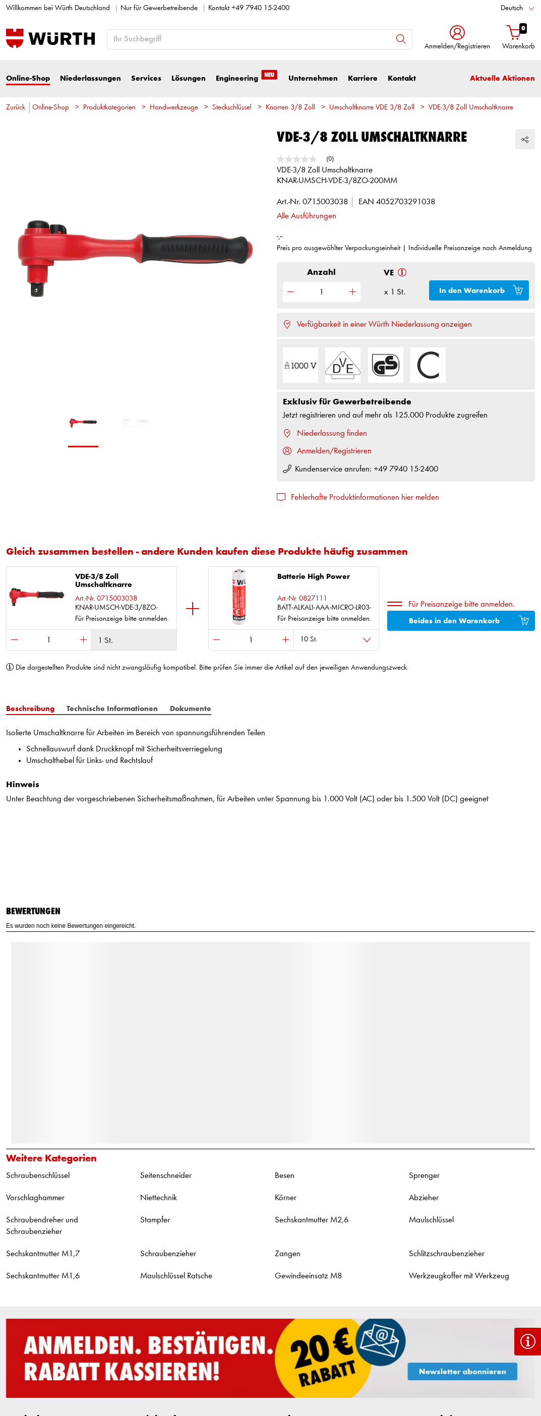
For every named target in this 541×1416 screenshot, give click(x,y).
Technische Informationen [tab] (112, 709)
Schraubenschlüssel (38, 1175)
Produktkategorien (109, 107)
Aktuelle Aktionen (502, 78)
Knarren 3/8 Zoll (290, 107)
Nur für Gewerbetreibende (159, 8)
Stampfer (155, 1220)
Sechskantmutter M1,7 (43, 1254)
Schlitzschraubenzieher (447, 1254)
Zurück (15, 107)
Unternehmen (313, 78)
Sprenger (424, 1175)
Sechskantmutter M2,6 (311, 1220)
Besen (284, 1175)
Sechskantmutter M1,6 (43, 1276)
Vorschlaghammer (35, 1198)
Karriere (363, 78)
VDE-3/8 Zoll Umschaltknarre (471, 107)
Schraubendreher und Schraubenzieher (42, 1226)
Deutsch (512, 8)
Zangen (287, 1254)
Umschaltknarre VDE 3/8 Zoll (371, 107)
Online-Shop (28, 78)
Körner (285, 1198)
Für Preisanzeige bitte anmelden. (461, 604)
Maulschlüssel (431, 1220)
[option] (135, 264)
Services (146, 78)
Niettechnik (158, 1198)
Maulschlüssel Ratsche (176, 1276)
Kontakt (402, 78)
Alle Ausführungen (306, 216)
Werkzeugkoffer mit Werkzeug (459, 1276)
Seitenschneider (166, 1175)
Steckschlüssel (232, 107)
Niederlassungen (90, 78)
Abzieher (424, 1198)
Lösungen (188, 78)
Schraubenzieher (168, 1254)
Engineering (247, 77)
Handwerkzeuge (174, 107)
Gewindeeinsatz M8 (308, 1276)
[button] (457, 38)
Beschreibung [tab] (30, 709)
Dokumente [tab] (190, 709)
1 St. (105, 640)
